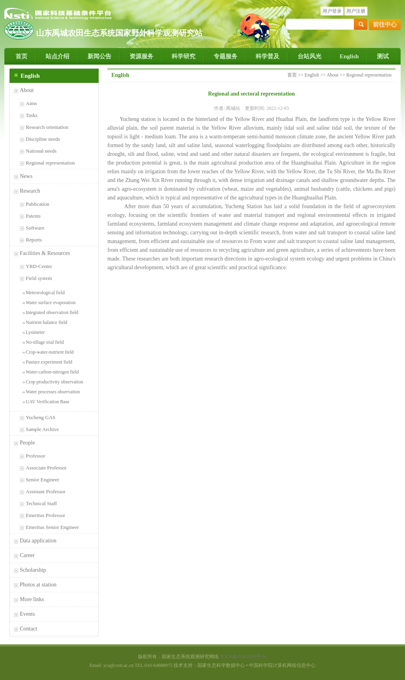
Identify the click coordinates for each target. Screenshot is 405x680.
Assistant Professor (45, 491)
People (27, 443)
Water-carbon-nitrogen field (52, 372)
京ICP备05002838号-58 (243, 656)
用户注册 (355, 11)
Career (27, 555)
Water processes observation (53, 392)
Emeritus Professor (45, 515)
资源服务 (141, 56)
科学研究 (183, 56)
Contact (28, 629)
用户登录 (332, 11)
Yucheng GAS (40, 417)
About (27, 90)
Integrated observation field (52, 312)
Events (27, 614)
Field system (39, 278)
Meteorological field (45, 292)
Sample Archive (42, 429)
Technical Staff (41, 503)
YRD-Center (39, 266)
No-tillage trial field (45, 342)
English (349, 56)
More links (32, 599)
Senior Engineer (42, 480)
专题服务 (225, 56)
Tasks (31, 115)
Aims (31, 103)
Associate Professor (46, 468)
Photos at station (38, 585)
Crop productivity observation (54, 382)
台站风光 (309, 56)
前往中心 (385, 24)
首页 (21, 56)
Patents (33, 216)
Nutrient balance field (46, 322)
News (26, 176)
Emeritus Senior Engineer (52, 527)
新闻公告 (99, 56)
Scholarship (33, 570)
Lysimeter (35, 332)
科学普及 (267, 56)
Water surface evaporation (51, 302)
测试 (383, 56)
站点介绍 (57, 56)
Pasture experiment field (49, 362)
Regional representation (50, 163)
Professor (35, 456)
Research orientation (47, 127)
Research (30, 191)
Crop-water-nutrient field (50, 352)
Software (35, 228)
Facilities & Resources (45, 253)
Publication (37, 204)
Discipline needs (43, 139)
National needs (41, 151)
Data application (38, 541)
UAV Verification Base (47, 401)
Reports (34, 240)
